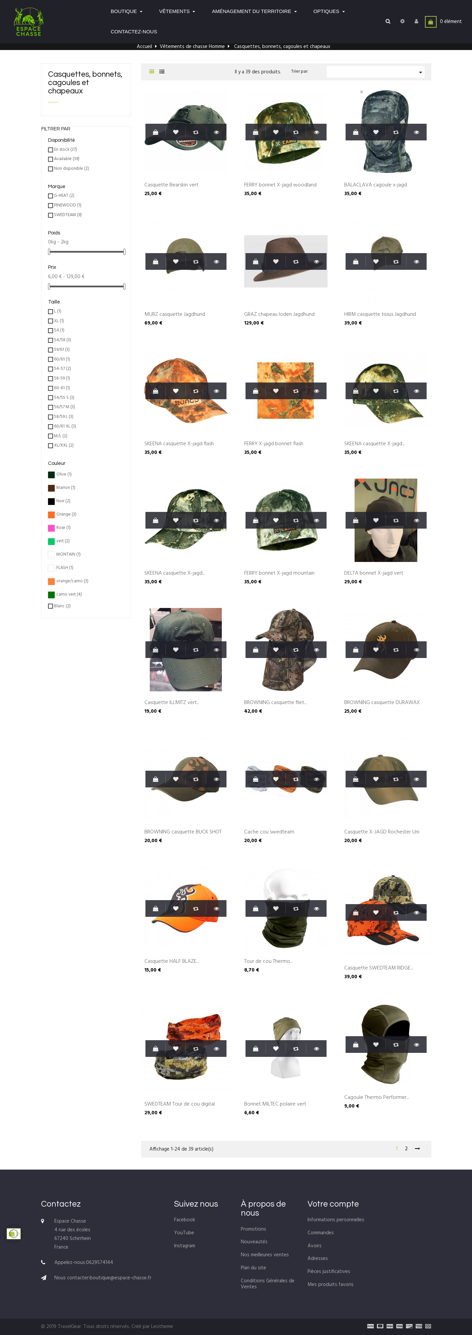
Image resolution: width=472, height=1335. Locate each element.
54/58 (62, 340)
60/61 (62, 360)
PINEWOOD (67, 205)
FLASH (64, 568)
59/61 (62, 350)
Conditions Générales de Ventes (268, 1284)
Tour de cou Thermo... (268, 962)
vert (63, 541)
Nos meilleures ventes (265, 1255)
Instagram (184, 1246)
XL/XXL (64, 446)
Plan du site (253, 1268)
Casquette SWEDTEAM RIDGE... (378, 968)
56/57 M (64, 407)
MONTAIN (68, 555)
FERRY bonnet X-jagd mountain (279, 574)
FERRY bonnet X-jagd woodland (280, 185)
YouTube (184, 1233)
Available (66, 159)
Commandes (321, 1233)
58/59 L (63, 417)
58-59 (62, 379)
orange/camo (72, 581)
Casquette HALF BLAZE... (171, 962)
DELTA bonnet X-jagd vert (373, 574)
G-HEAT (64, 196)
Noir (63, 501)
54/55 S (64, 398)
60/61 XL (65, 427)
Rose (63, 528)
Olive (64, 475)
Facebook (184, 1220)
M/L (60, 436)
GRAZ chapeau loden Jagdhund (279, 315)
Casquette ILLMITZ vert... (171, 703)
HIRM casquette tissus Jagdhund (380, 315)
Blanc (62, 606)
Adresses (318, 1259)
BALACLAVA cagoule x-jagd (375, 185)
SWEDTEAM (68, 215)
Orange (66, 515)
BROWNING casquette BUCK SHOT (182, 832)
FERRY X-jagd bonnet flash (273, 444)
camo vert (69, 595)
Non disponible (71, 169)
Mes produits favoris (331, 1285)
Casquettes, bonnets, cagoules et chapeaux (85, 82)
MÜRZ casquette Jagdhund (174, 315)
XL (59, 321)
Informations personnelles (336, 1220)
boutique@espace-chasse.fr (120, 1278)
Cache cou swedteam (269, 832)
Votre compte (333, 1204)
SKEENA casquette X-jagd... (374, 444)
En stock (65, 150)
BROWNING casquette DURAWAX (382, 703)
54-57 (62, 369)
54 (59, 330)
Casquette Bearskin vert (171, 185)
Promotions (253, 1229)
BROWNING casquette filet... (275, 703)
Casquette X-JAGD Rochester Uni (381, 832)
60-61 (62, 388)
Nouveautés (254, 1242)
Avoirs (315, 1246)
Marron (65, 488)
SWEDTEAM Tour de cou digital (179, 1105)
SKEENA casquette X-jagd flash (179, 444)
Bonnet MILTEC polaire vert (275, 1105)
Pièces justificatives (329, 1272)
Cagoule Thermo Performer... (376, 1098)
